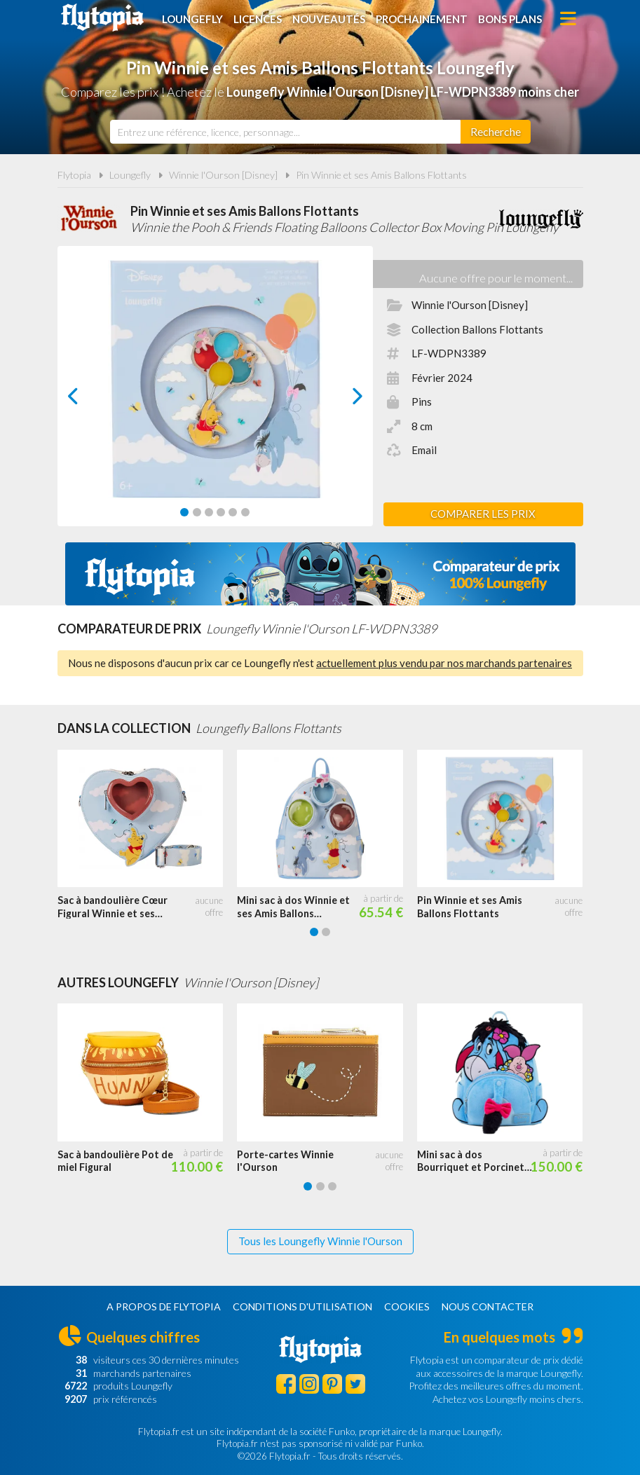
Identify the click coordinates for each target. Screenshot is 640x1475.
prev (89, 400)
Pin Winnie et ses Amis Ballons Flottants (381, 175)
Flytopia (102, 18)
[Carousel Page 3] (209, 512)
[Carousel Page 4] (221, 512)
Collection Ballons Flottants (477, 329)
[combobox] (285, 132)
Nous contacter (487, 1306)
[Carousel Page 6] (245, 512)
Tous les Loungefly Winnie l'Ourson (320, 1241)
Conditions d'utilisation (302, 1306)
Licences (257, 19)
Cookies (407, 1306)
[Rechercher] (496, 132)
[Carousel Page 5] (233, 512)
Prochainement (422, 19)
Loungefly (192, 19)
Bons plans (510, 19)
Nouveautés (328, 19)
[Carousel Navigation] (215, 396)
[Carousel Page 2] (197, 512)
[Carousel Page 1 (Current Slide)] (184, 512)
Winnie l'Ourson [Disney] (223, 175)
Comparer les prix (483, 513)
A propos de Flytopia (164, 1306)
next (341, 400)
